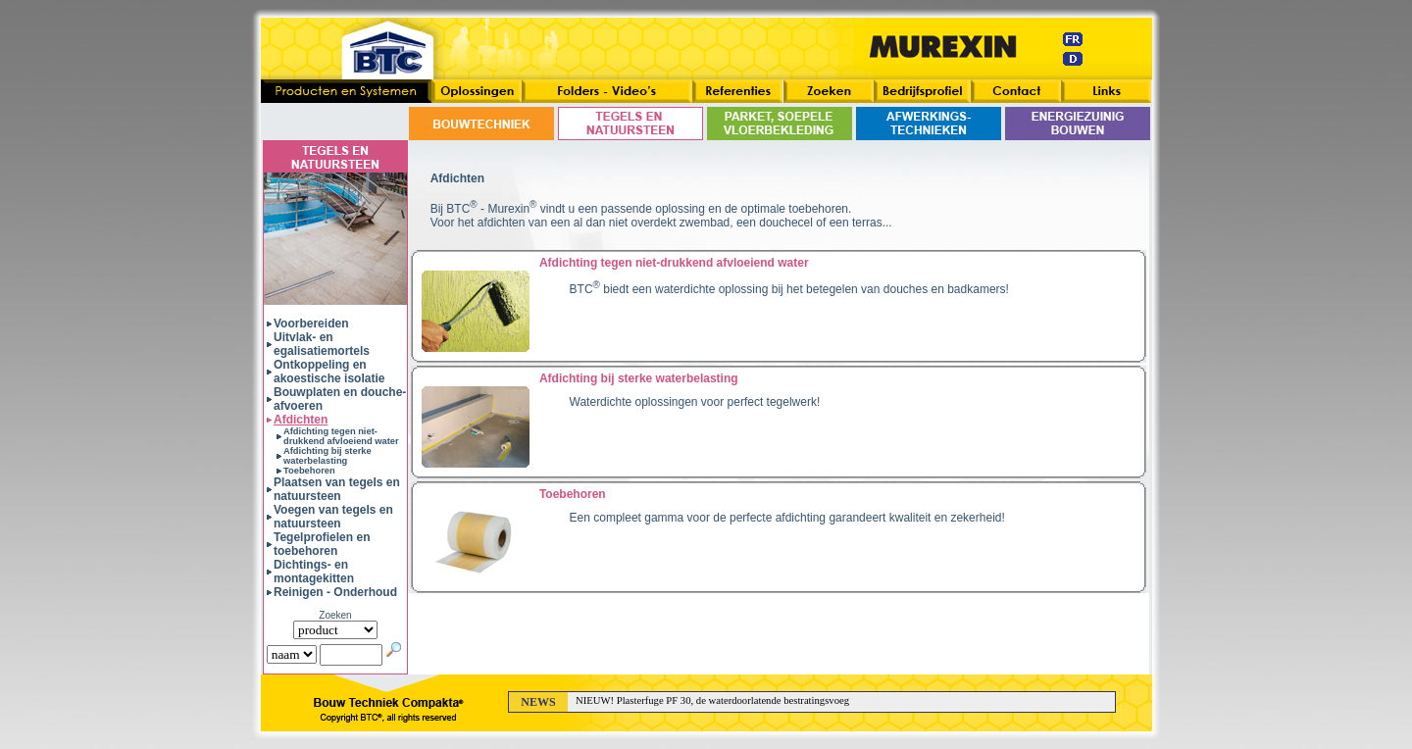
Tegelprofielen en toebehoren (322, 544)
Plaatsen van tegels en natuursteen (337, 489)
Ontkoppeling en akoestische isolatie (329, 371)
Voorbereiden (311, 323)
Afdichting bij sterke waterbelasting (327, 456)
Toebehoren (309, 470)
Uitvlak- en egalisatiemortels (322, 344)
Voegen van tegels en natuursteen (333, 516)
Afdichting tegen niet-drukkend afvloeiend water (341, 436)
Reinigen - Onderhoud (335, 592)
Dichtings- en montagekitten (314, 571)
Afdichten (301, 419)
